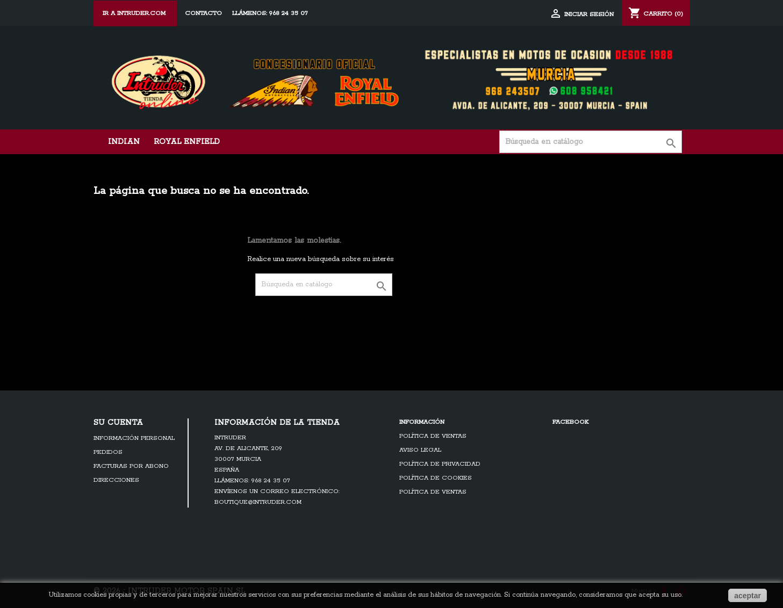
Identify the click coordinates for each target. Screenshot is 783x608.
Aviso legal (420, 450)
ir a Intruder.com (135, 13)
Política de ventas (432, 436)
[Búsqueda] (590, 142)
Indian (124, 142)
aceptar (747, 595)
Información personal (134, 438)
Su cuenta (118, 423)
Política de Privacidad (439, 464)
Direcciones (116, 480)
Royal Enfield (187, 142)
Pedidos (108, 452)
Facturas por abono (131, 466)
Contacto (203, 13)
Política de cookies (435, 478)
